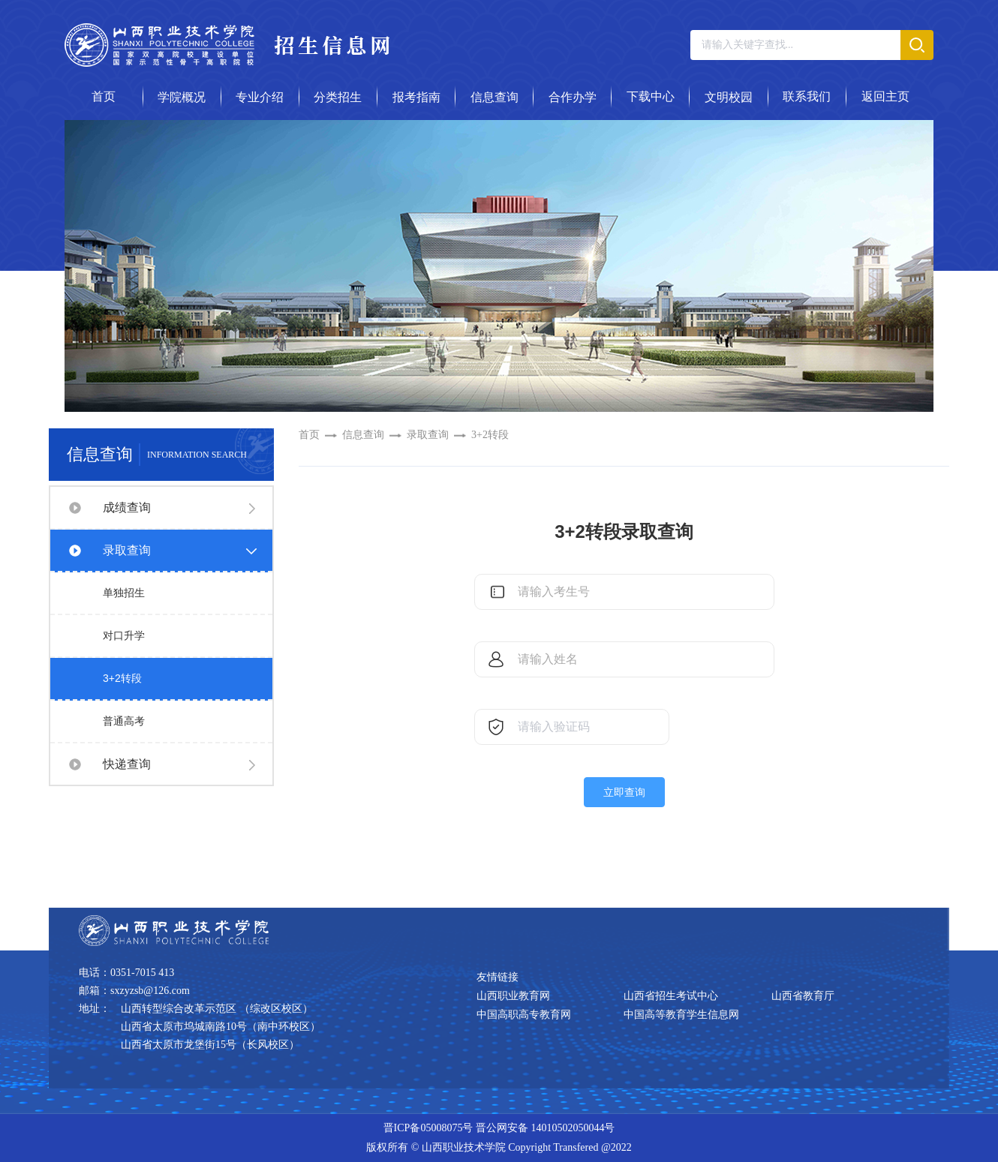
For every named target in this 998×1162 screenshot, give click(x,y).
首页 (309, 434)
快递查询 (127, 764)
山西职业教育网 (513, 995)
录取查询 (127, 550)
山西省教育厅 (802, 995)
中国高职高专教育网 (523, 1014)
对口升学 (124, 635)
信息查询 (363, 434)
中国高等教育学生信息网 (681, 1014)
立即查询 (624, 792)
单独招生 (124, 593)
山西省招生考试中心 (671, 995)
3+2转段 (122, 678)
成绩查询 (127, 507)
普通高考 (124, 721)
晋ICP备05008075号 (428, 1127)
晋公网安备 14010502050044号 (545, 1127)
